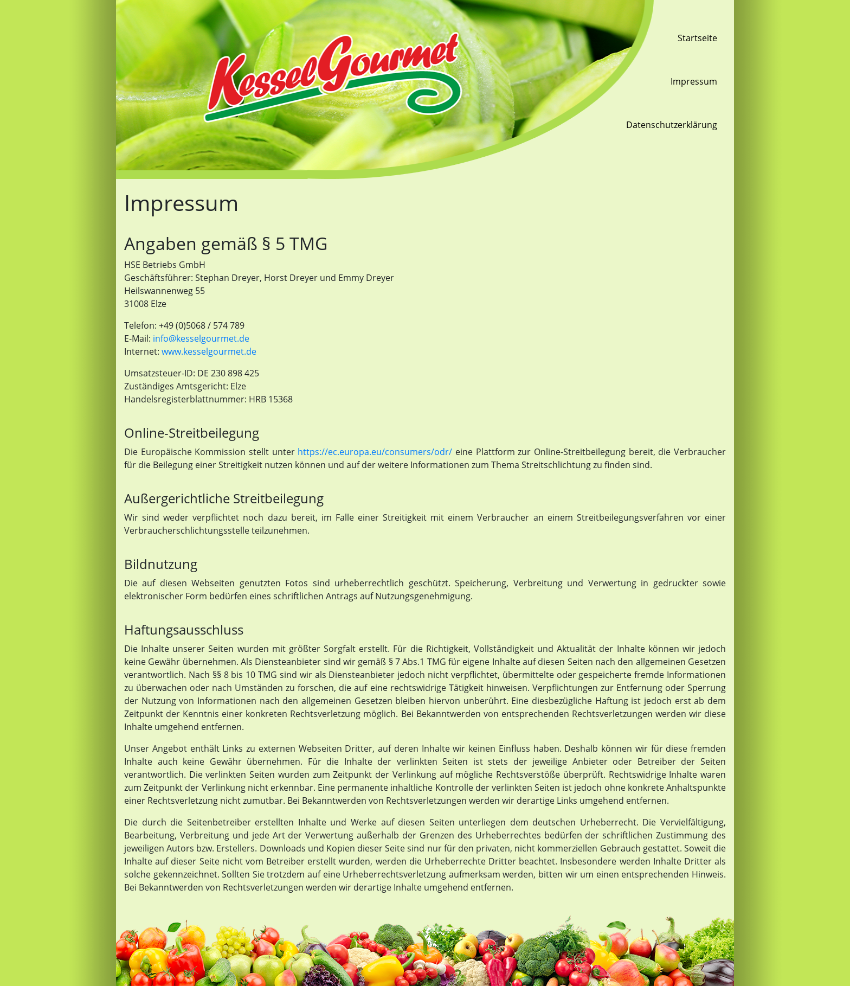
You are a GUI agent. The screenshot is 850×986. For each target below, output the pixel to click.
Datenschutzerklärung (671, 125)
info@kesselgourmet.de (201, 338)
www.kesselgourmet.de (209, 351)
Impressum (694, 81)
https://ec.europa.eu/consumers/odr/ (375, 452)
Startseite (697, 38)
